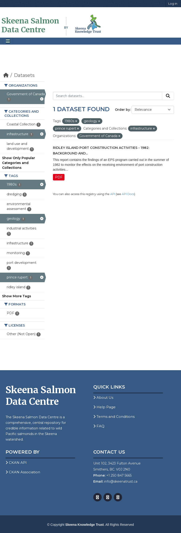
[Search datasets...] (107, 96)
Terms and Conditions (114, 416)
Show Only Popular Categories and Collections (18, 163)
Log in (172, 3)
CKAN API (16, 462)
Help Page (104, 407)
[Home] (6, 75)
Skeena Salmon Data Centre (30, 25)
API (112, 194)
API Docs (128, 194)
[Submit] (168, 96)
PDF (58, 177)
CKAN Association (23, 472)
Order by (122, 110)
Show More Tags (16, 296)
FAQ (98, 426)
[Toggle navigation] (8, 41)
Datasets (24, 75)
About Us (103, 397)
